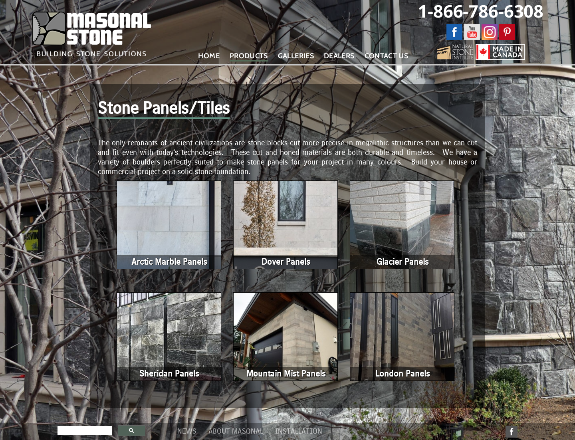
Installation (298, 431)
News (186, 431)
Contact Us (386, 56)
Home (208, 56)
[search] (84, 431)
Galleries (296, 56)
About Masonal (235, 431)
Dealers (339, 56)
